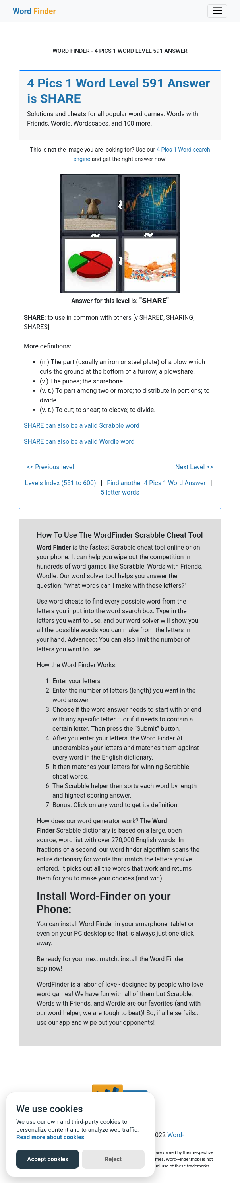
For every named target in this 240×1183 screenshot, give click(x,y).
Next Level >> (194, 467)
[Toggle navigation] (217, 11)
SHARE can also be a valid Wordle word (79, 441)
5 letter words (120, 492)
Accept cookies (47, 1159)
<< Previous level (50, 467)
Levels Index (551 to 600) (60, 483)
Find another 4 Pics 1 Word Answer (156, 483)
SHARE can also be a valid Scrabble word (81, 425)
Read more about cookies (50, 1137)
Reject (113, 1159)
